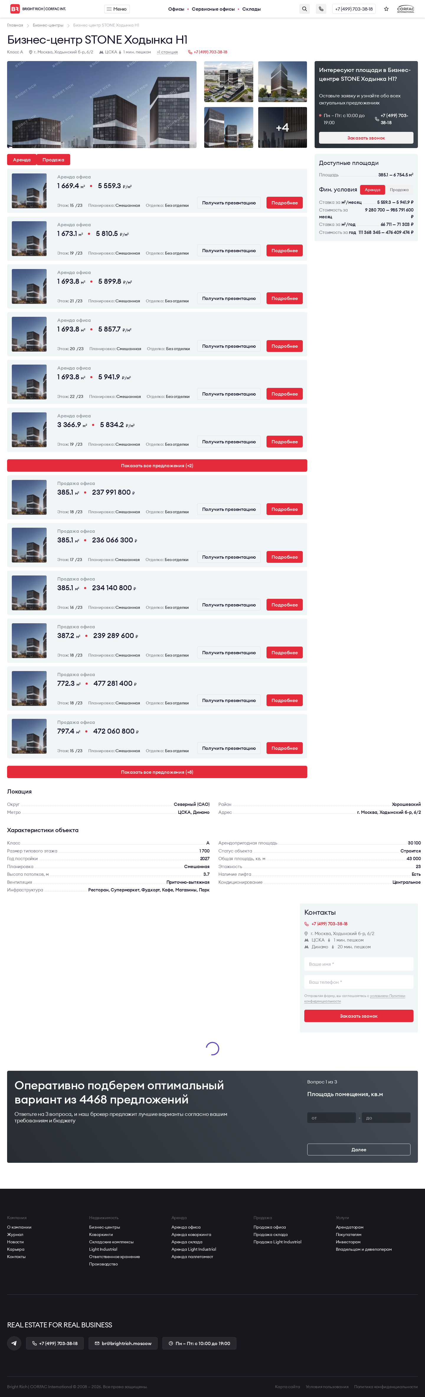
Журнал (15, 1234)
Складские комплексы (111, 1241)
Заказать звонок (321, 8)
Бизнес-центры (104, 1227)
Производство (103, 1264)
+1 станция (167, 52)
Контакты (16, 1256)
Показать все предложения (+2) (157, 465)
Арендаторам (350, 1227)
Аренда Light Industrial (193, 1249)
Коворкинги (101, 1234)
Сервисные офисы (213, 9)
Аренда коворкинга (191, 1234)
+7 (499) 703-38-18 (354, 9)
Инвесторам (348, 1241)
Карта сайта (287, 1386)
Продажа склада (271, 1234)
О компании (19, 1227)
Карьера (15, 1249)
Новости (15, 1241)
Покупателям (349, 1234)
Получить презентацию (229, 203)
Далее (359, 1149)
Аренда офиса (186, 1227)
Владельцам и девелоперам (364, 1249)
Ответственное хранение (114, 1256)
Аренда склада (186, 1241)
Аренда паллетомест (192, 1256)
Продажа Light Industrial (277, 1241)
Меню (117, 9)
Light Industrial (103, 1249)
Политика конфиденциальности (386, 1386)
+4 (282, 127)
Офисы (176, 9)
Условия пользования (327, 1386)
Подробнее (285, 203)
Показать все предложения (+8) (157, 772)
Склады (251, 9)
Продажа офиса (270, 1227)
